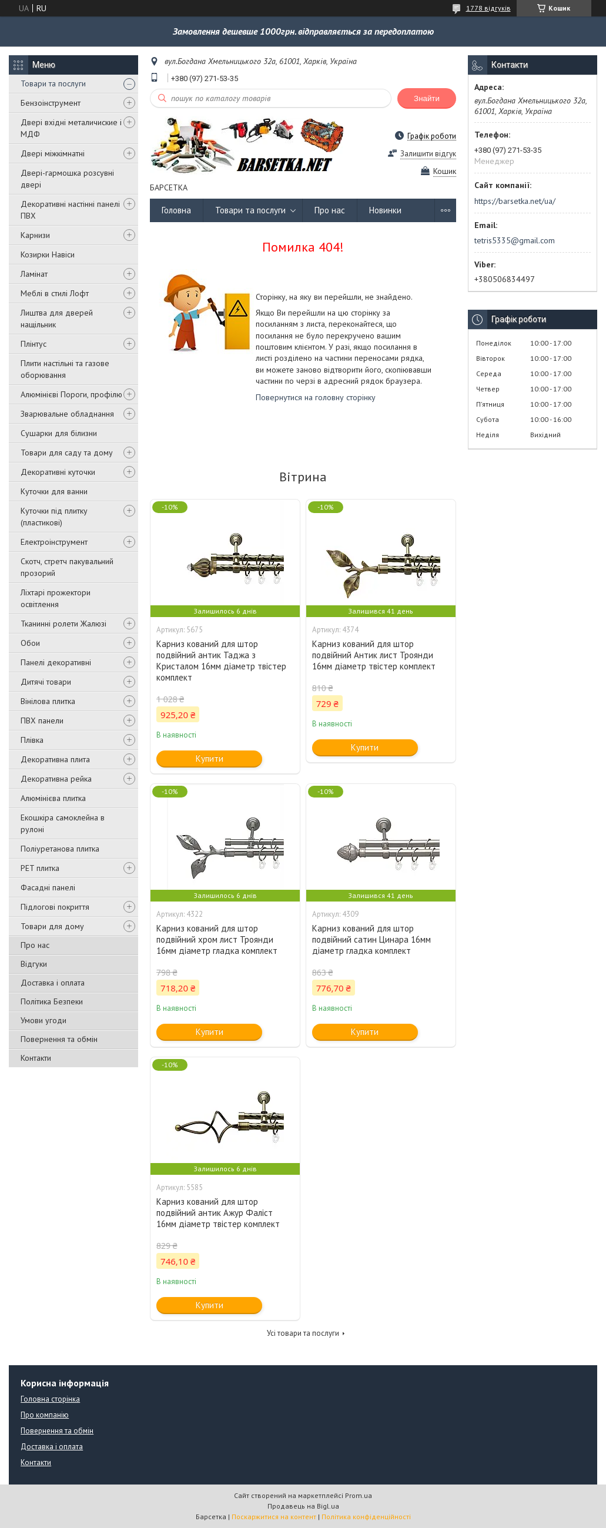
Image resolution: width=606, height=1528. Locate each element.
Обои (30, 643)
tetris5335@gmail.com (514, 240)
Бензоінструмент (51, 103)
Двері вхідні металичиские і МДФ (71, 128)
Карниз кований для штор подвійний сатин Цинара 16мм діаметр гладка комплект (371, 939)
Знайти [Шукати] (427, 98)
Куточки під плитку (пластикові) (54, 516)
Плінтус (33, 344)
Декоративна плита (55, 759)
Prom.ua (358, 1495)
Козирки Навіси (48, 254)
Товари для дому (52, 926)
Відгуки (34, 964)
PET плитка (40, 868)
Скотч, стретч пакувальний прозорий (67, 567)
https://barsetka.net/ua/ (514, 201)
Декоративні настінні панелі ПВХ (70, 210)
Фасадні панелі (48, 887)
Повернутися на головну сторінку (316, 397)
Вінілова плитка (48, 701)
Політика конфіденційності (366, 1516)
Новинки (385, 210)
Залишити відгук (428, 154)
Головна (176, 210)
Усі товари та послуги (303, 1333)
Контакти (36, 1058)
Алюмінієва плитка (53, 798)
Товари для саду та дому (67, 452)
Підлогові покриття (55, 907)
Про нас (35, 945)
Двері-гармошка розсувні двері (67, 178)
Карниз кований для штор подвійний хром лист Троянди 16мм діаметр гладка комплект (216, 939)
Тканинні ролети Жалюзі (63, 623)
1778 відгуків (488, 8)
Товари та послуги (53, 83)
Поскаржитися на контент (274, 1516)
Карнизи (35, 235)
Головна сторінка (50, 1399)
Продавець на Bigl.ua (303, 1506)
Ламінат (34, 274)
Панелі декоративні (56, 662)
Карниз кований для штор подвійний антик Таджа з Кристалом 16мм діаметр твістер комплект (221, 660)
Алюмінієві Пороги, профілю (71, 394)
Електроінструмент (54, 542)
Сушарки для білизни (59, 433)
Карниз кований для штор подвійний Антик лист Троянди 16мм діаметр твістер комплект (374, 655)
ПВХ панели (42, 720)
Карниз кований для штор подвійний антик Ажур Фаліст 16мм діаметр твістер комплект (218, 1212)
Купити (209, 758)
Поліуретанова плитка (60, 848)
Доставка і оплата (53, 982)
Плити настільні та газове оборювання (65, 369)
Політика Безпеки (52, 1001)
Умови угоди (43, 1020)
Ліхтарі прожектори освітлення (56, 598)
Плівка (32, 740)
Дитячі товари (46, 681)
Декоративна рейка (56, 778)
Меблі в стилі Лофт (55, 293)
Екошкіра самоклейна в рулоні (63, 823)
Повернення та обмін (59, 1039)
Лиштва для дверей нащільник (57, 318)
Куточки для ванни (54, 491)
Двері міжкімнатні (53, 153)
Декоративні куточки (58, 472)
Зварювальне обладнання (67, 413)
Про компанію (45, 1415)
